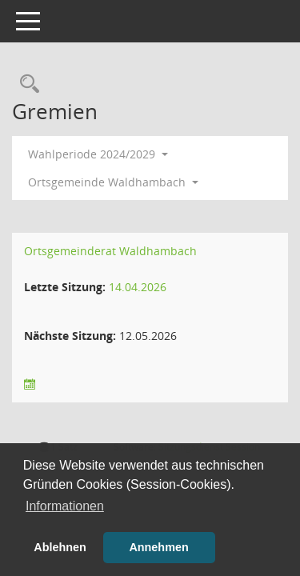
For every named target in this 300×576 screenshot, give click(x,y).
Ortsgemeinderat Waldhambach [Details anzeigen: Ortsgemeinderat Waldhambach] (110, 250)
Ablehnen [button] (60, 547)
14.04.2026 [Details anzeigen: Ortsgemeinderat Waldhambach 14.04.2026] (137, 286)
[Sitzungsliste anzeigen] (29, 384)
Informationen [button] (65, 506)
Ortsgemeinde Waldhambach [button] (113, 182)
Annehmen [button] (158, 547)
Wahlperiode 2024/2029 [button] (98, 154)
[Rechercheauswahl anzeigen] (25, 84)
